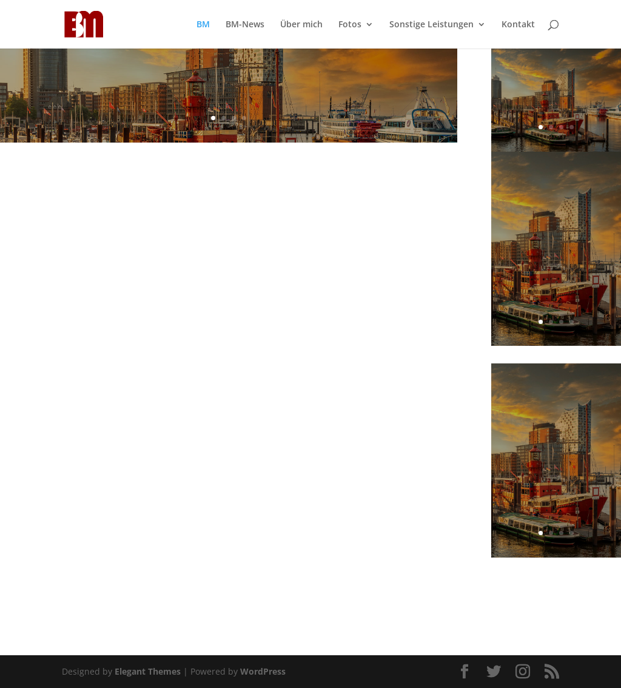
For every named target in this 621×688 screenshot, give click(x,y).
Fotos (349, 25)
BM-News (245, 25)
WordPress (263, 671)
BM (203, 25)
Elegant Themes (148, 671)
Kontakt (518, 25)
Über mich (301, 25)
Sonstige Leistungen (431, 25)
